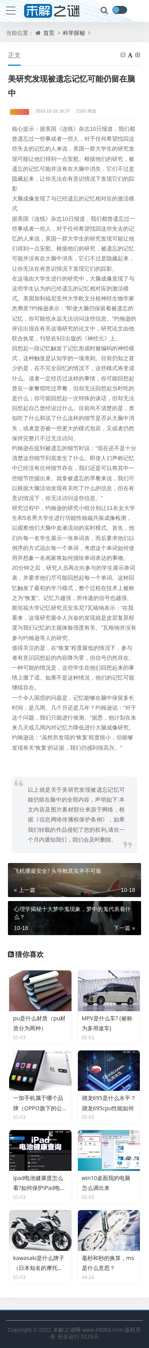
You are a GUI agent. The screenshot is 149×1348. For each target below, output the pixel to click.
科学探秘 (74, 32)
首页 (48, 32)
